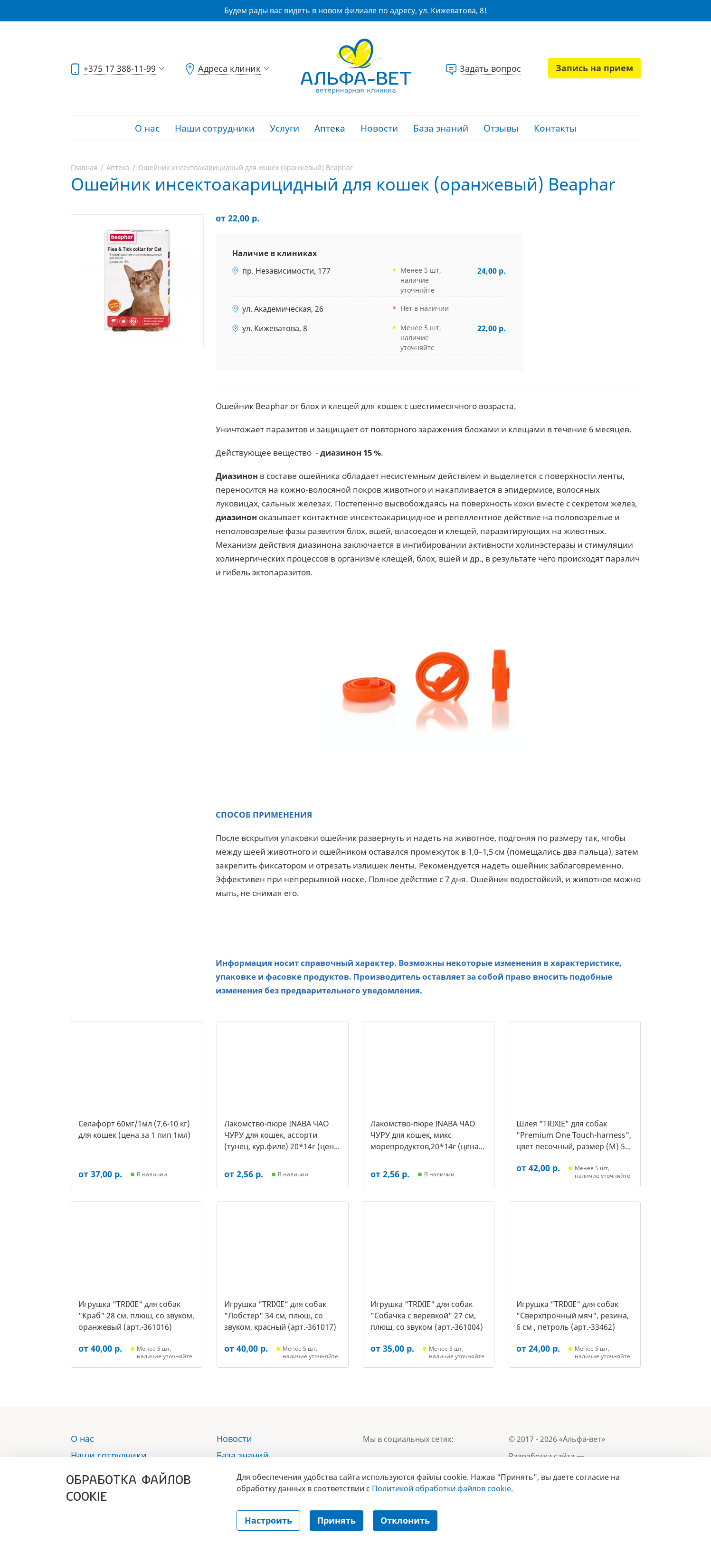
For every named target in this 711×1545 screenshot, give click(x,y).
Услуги (284, 128)
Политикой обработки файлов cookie (441, 1488)
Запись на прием (594, 68)
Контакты (555, 128)
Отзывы (501, 128)
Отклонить (405, 1520)
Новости (379, 128)
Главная (84, 167)
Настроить (268, 1520)
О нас (147, 128)
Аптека (329, 128)
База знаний (440, 128)
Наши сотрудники (215, 128)
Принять (336, 1520)
